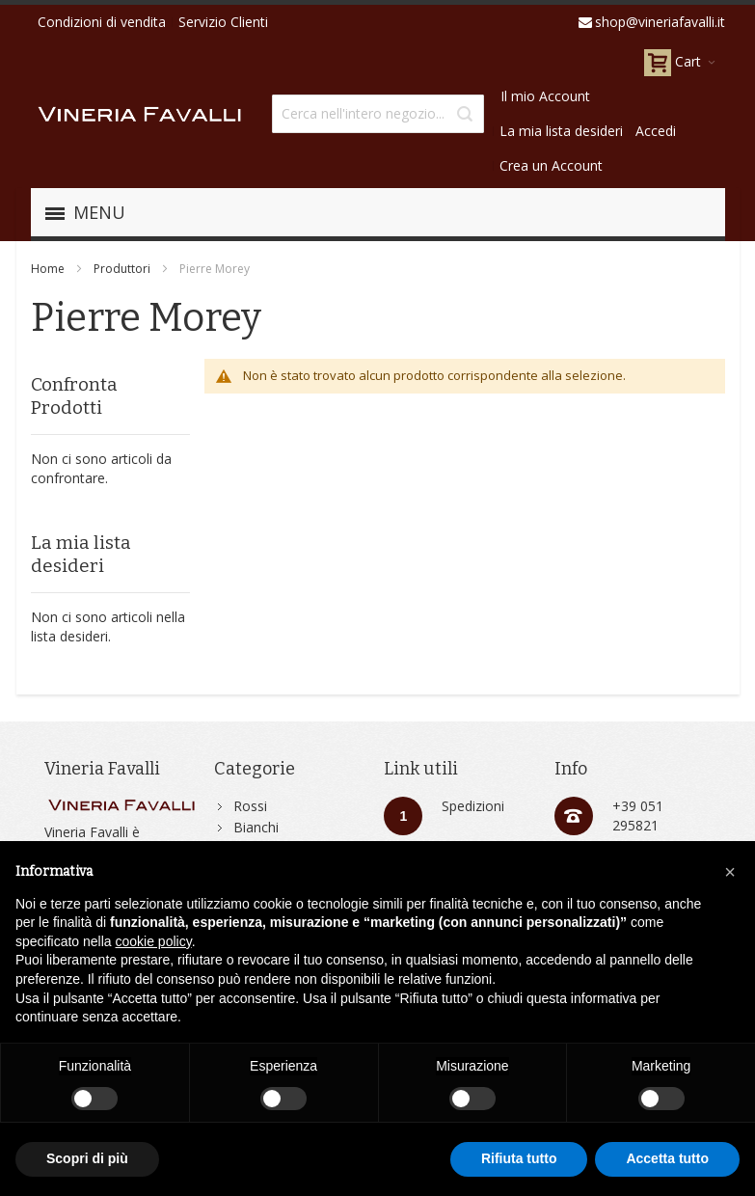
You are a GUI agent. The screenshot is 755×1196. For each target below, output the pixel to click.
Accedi (655, 131)
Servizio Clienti (223, 22)
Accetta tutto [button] (667, 1158)
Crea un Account (551, 165)
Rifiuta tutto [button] (519, 1158)
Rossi (250, 806)
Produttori (122, 268)
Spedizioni (473, 806)
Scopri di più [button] (87, 1158)
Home (48, 268)
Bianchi (256, 827)
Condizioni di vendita (102, 22)
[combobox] (378, 114)
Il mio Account (545, 96)
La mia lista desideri (561, 131)
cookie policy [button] (154, 941)
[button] (730, 871)
